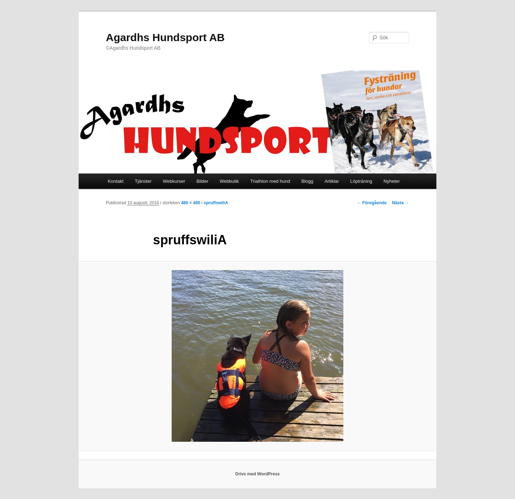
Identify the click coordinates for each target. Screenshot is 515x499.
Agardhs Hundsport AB (165, 37)
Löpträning (361, 181)
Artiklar (331, 181)
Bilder (202, 181)
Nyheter (391, 181)
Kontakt (115, 181)
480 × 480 (190, 202)
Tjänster (143, 181)
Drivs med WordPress (257, 473)
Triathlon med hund (270, 181)
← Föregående (372, 202)
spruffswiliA (215, 202)
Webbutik (229, 181)
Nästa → (400, 202)
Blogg (307, 181)
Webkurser (174, 181)
